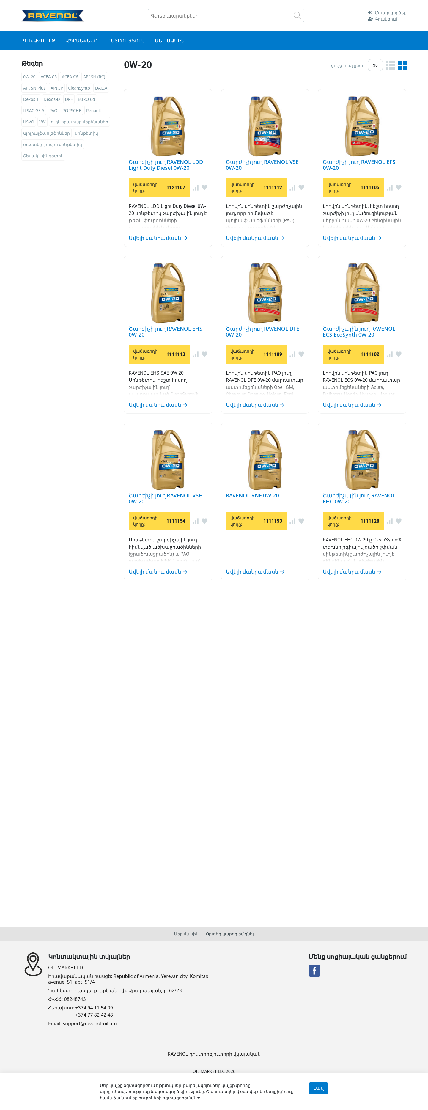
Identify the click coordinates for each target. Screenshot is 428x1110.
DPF (69, 99)
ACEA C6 (70, 76)
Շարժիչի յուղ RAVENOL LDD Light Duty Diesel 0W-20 (298, 93)
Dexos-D (52, 99)
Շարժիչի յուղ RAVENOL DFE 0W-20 (263, 455)
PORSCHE (71, 110)
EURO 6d (86, 99)
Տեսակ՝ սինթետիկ (43, 155)
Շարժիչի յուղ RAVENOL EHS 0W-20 (263, 369)
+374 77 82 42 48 (94, 1015)
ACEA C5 (49, 76)
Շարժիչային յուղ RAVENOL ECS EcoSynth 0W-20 (290, 550)
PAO (53, 110)
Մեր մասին (186, 934)
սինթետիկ (86, 133)
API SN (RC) (94, 76)
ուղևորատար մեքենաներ (79, 122)
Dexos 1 (31, 99)
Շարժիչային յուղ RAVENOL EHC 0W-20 (271, 823)
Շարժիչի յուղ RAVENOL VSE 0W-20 (262, 188)
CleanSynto (79, 88)
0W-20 (29, 76)
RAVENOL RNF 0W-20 (233, 745)
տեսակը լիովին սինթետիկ (52, 144)
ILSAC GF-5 (33, 110)
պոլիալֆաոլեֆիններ (46, 133)
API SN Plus (34, 88)
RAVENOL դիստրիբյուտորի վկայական (214, 1054)
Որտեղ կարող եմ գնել (230, 934)
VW (42, 122)
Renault (93, 110)
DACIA (101, 88)
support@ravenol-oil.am (90, 1023)
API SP (57, 88)
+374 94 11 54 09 (94, 1008)
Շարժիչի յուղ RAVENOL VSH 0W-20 (263, 651)
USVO (28, 122)
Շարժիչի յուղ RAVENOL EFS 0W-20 (262, 282)
